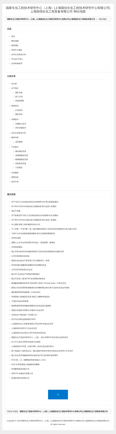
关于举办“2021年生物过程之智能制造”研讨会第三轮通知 (33, 206)
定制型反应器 (20, 163)
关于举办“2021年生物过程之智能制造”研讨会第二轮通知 (33, 220)
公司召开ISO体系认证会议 (22, 270)
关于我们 (15, 88)
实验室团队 (19, 101)
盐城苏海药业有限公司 (20, 378)
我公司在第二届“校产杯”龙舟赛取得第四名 (28, 279)
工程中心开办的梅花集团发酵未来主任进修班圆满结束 (33, 233)
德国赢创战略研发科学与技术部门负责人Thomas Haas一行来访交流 (38, 283)
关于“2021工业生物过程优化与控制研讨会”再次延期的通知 (34, 202)
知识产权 (15, 182)
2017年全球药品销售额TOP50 (23, 319)
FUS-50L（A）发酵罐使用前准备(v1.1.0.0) (28, 360)
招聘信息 (15, 177)
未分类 (14, 84)
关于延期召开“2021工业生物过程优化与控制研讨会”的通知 (34, 215)
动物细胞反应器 (21, 155)
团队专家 (19, 93)
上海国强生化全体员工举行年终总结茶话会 (28, 333)
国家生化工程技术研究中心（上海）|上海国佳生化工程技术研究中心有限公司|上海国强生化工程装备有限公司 (65, 421)
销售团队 (15, 45)
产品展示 (15, 147)
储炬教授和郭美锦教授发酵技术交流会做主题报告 (31, 306)
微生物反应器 (20, 151)
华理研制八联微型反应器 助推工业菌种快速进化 (30, 297)
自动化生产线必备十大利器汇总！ (25, 315)
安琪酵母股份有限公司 (20, 369)
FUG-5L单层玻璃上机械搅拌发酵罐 (25, 364)
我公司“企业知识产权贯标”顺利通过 (25, 274)
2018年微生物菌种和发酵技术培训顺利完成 (28, 265)
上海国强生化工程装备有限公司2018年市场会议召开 (32, 324)
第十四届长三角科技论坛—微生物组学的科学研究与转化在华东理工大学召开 (42, 351)
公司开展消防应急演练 (20, 256)
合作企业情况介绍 (18, 54)
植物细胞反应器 (21, 159)
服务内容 (15, 137)
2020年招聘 (16, 238)
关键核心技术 (20, 124)
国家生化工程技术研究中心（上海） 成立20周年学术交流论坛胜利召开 (39, 337)
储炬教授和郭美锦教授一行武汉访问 (25, 292)
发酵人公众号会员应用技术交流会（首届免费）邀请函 (33, 242)
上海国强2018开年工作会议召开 (24, 328)
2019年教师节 (17, 63)
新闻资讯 (15, 106)
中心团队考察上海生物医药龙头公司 (25, 224)
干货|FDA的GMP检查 (20, 301)
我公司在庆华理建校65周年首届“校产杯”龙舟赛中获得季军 (34, 355)
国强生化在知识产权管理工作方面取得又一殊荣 (30, 261)
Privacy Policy (17, 59)
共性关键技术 (20, 128)
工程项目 (19, 167)
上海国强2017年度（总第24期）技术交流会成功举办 (32, 346)
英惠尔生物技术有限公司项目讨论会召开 (27, 310)
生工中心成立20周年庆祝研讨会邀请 (25, 342)
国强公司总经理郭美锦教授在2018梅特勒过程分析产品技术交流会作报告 (40, 288)
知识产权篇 (15, 211)
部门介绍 (19, 97)
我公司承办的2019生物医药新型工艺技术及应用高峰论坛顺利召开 (37, 251)
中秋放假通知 (16, 247)
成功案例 (19, 142)
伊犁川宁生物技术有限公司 (22, 373)
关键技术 (15, 119)
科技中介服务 (16, 50)
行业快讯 (19, 110)
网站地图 (102, 19)
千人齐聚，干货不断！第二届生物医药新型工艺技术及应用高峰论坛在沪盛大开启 (44, 229)
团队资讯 (19, 114)
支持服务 (15, 173)
